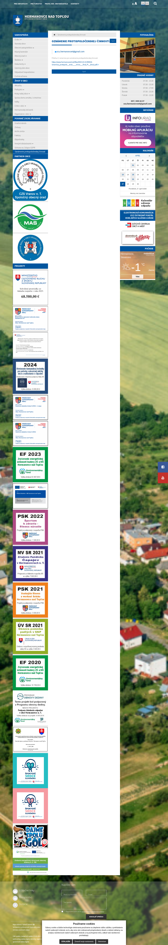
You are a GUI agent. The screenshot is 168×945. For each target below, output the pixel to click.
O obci (18, 39)
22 (133, 179)
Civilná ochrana (21, 76)
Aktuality (18, 85)
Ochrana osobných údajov (21, 930)
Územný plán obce (22, 68)
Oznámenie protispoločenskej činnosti (30, 151)
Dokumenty (20, 64)
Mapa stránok (17, 925)
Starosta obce (20, 43)
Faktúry (18, 135)
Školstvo (19, 60)
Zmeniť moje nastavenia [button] (84, 942)
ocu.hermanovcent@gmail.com (70, 51)
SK (143, 3)
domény (33, 939)
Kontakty (75, 4)
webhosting (16, 939)
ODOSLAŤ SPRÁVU (96, 916)
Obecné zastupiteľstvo (24, 47)
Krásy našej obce (22, 93)
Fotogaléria (146, 34)
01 (133, 165)
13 (123, 174)
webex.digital (25, 939)
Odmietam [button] (102, 942)
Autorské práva (35, 927)
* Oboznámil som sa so (83, 911)
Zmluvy (18, 127)
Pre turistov (36, 4)
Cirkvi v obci (20, 106)
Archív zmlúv (20, 131)
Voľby (17, 101)
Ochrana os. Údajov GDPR (25, 147)
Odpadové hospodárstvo (24, 72)
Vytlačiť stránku (28, 925)
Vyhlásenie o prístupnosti (21, 927)
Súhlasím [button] (65, 942)
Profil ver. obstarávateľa (56, 4)
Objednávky (19, 139)
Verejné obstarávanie (24, 143)
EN (147, 3)
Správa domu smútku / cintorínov (28, 97)
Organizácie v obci (23, 114)
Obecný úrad (20, 56)
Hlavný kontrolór (21, 51)
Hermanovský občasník (24, 110)
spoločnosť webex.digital (21, 942)
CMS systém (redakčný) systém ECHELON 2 (27, 936)
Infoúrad (148, 110)
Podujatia (19, 89)
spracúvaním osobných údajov (93, 911)
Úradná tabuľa (20, 123)
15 (133, 174)
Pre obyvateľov (21, 4)
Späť (113, 41)
